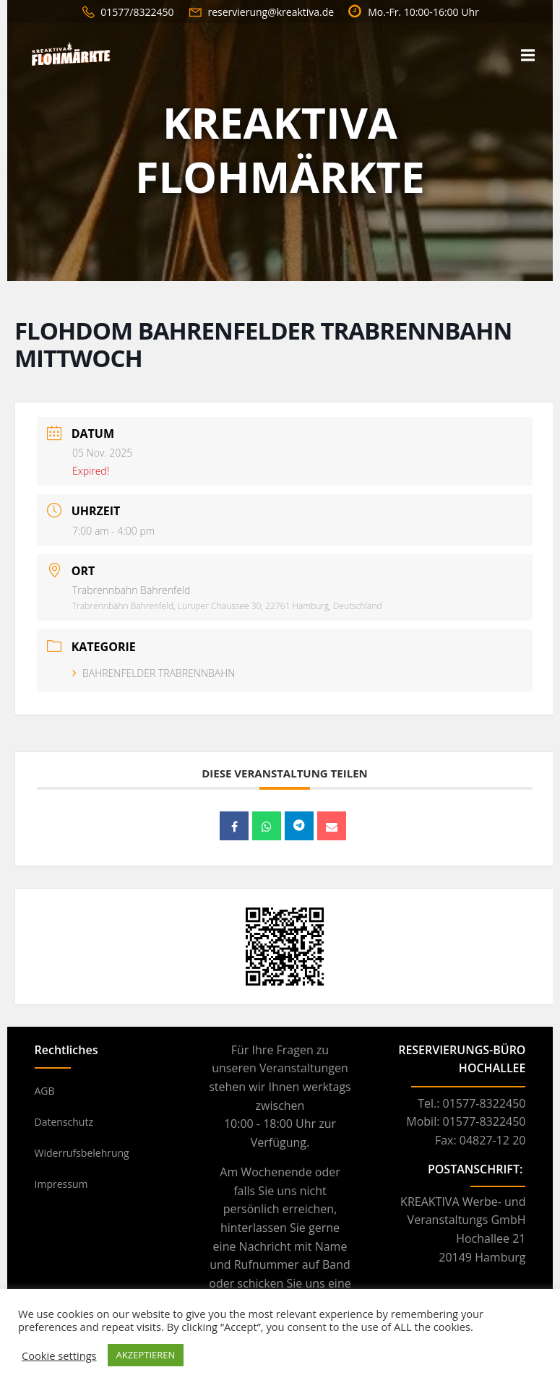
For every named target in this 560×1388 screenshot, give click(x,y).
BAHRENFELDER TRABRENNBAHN (153, 673)
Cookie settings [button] (59, 1355)
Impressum (61, 1184)
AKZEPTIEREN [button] (146, 1354)
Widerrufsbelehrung (82, 1153)
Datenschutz (64, 1122)
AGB (45, 1091)
